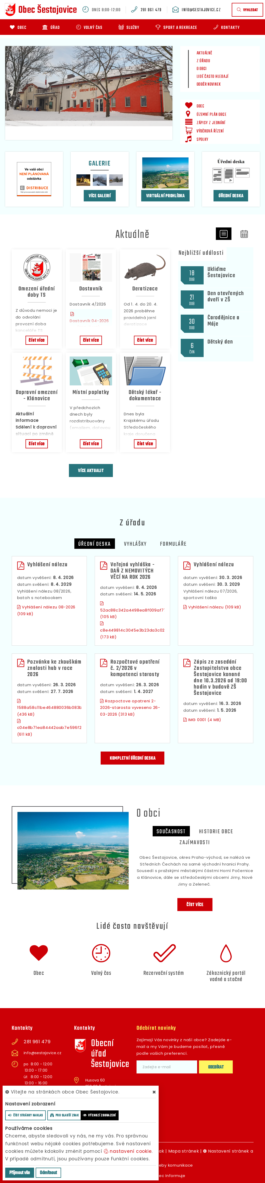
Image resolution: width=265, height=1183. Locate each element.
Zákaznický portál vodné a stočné (225, 976)
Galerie (100, 163)
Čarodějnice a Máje (224, 320)
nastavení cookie (128, 1151)
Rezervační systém (164, 973)
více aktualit (91, 470)
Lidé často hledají (213, 76)
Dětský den (220, 342)
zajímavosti (194, 842)
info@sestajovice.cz (201, 10)
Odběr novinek (209, 84)
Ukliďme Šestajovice (221, 272)
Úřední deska (230, 196)
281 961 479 (151, 10)
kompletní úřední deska (133, 758)
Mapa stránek (183, 1151)
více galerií (100, 196)
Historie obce (216, 831)
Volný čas (101, 973)
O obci (202, 69)
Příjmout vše (19, 1173)
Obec (39, 973)
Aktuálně (204, 53)
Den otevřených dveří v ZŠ (226, 296)
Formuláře (173, 544)
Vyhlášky (135, 544)
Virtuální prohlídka (165, 196)
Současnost (171, 831)
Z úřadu (203, 61)
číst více (37, 340)
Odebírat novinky (156, 1028)
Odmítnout (48, 1173)
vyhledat (247, 10)
